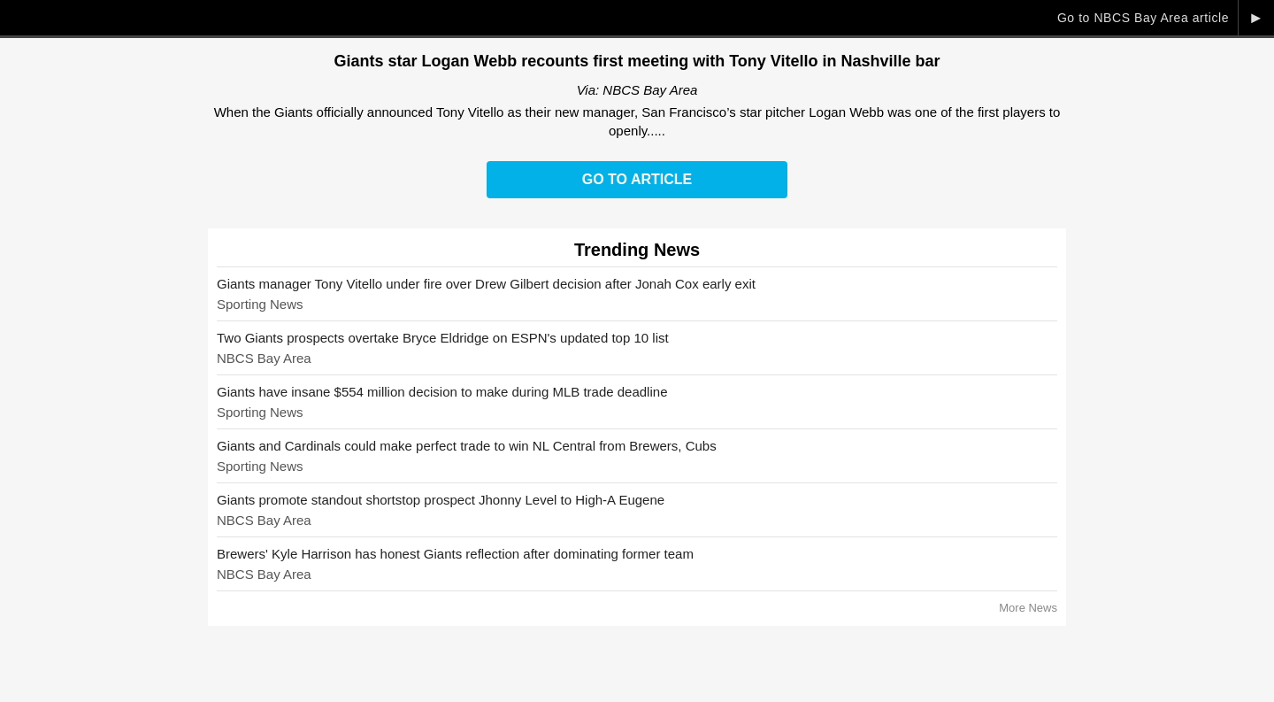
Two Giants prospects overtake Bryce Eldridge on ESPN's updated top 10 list (443, 337)
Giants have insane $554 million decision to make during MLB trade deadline (442, 391)
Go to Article (637, 179)
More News (1028, 607)
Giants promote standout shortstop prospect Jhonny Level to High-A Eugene (440, 499)
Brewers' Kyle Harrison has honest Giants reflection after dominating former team (455, 553)
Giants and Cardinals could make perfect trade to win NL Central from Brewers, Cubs (467, 445)
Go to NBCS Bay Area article (1143, 18)
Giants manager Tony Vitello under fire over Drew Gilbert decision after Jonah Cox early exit (486, 283)
